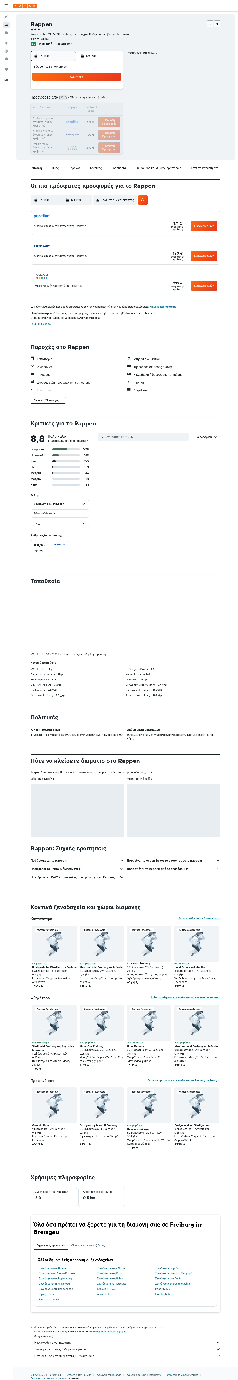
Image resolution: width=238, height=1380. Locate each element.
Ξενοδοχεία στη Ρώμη (110, 1273)
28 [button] (95, 126)
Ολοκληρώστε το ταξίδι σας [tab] (88, 1245)
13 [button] (86, 108)
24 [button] (59, 126)
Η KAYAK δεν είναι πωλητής (127, 1342)
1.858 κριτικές (62, 44)
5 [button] (77, 99)
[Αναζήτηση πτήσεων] (6, 17)
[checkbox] (49, 547)
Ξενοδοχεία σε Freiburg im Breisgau (49, 1378)
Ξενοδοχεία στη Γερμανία (108, 1375)
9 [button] (113, 99)
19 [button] (77, 117)
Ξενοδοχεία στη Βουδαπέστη (56, 1289)
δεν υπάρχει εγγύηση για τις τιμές (108, 1331)
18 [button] (68, 117)
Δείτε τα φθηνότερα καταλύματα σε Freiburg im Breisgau (185, 997)
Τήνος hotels (46, 1294)
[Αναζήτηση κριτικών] (146, 436)
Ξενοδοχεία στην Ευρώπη (78, 1375)
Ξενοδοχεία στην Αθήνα (111, 1268)
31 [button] (59, 135)
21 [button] (95, 117)
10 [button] (59, 108)
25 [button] (68, 126)
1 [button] (103, 90)
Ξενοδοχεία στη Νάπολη (53, 1268)
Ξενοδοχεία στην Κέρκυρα (54, 1283)
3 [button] (59, 99)
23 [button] (113, 117)
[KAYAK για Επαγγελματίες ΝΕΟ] (6, 59)
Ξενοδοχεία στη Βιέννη (110, 1278)
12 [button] (77, 108)
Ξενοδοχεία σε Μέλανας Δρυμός (181, 1375)
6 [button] (86, 99)
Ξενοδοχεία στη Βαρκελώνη (55, 1278)
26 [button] (77, 126)
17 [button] (59, 117)
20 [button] (86, 117)
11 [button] (68, 108)
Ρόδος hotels (162, 1289)
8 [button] (104, 99)
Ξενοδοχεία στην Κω (167, 1268)
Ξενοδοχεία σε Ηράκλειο (111, 1283)
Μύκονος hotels (106, 1289)
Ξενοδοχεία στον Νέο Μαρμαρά (173, 1273)
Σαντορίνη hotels (49, 1299)
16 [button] (113, 108)
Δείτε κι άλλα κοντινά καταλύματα (199, 918)
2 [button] (113, 90)
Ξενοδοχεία (55, 1375)
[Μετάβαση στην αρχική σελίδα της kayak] (25, 6)
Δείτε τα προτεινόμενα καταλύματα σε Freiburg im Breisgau (183, 1080)
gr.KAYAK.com (38, 1375)
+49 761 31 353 (40, 38)
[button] (6, 6)
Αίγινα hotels (104, 1294)
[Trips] (6, 69)
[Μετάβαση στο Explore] (6, 43)
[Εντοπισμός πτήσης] (6, 51)
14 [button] (95, 108)
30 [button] (113, 126)
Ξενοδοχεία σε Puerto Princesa (57, 1273)
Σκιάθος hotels (164, 1294)
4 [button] (68, 99)
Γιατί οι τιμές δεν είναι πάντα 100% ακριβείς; (127, 1356)
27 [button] (86, 126)
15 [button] (104, 108)
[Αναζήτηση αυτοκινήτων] (6, 32)
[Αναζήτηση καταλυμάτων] (6, 25)
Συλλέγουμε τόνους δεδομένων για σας (127, 1349)
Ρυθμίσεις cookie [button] (41, 323)
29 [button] (104, 126)
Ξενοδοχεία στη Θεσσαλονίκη (172, 1283)
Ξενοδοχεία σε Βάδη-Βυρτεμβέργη (143, 1375)
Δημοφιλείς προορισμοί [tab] (51, 1245)
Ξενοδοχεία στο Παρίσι (168, 1278)
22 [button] (104, 117)
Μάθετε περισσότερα (163, 306)
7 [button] (95, 99)
